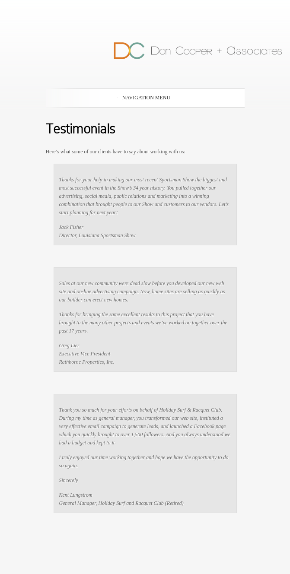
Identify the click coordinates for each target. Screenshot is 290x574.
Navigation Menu (143, 98)
